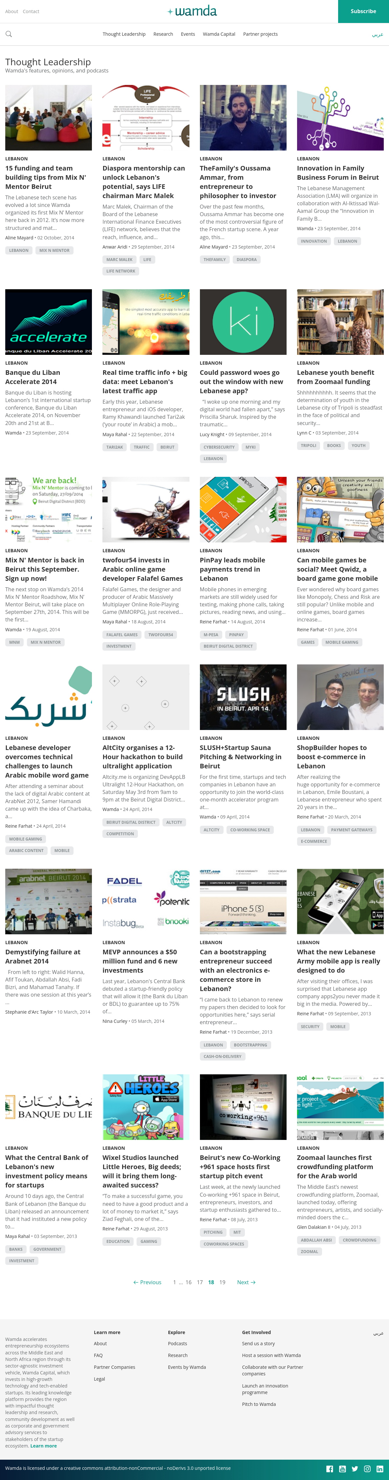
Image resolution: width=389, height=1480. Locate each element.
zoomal (309, 1251)
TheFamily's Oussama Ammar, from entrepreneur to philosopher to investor (238, 182)
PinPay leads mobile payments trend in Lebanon (233, 569)
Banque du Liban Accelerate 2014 (32, 377)
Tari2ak (114, 447)
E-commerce (314, 841)
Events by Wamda (187, 1367)
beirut (168, 447)
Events (188, 34)
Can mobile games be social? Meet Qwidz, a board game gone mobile (337, 569)
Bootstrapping (250, 1045)
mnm (14, 642)
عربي (378, 34)
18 (211, 1282)
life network (120, 271)
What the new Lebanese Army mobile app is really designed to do (338, 961)
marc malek (119, 259)
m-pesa (211, 635)
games (308, 642)
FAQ (98, 1355)
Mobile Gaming (342, 642)
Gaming (148, 1241)
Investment (119, 646)
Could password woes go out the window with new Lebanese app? (241, 381)
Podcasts (177, 1343)
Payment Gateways (352, 830)
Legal (99, 1379)
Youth (359, 445)
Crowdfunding (359, 1240)
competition (120, 834)
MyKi (251, 447)
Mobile (62, 850)
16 (188, 1282)
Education (118, 1241)
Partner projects (260, 34)
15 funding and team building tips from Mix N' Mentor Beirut (45, 177)
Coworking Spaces (224, 1244)
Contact (31, 11)
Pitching (213, 1232)
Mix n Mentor (54, 250)
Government (47, 1249)
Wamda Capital (219, 34)
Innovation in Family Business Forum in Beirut (338, 173)
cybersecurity (219, 447)
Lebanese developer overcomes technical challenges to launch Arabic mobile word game (47, 761)
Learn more (43, 1446)
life (147, 259)
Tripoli (308, 445)
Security (310, 1026)
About (11, 11)
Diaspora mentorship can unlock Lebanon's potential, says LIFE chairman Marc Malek (143, 182)
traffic (142, 447)
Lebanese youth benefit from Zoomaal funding (336, 377)
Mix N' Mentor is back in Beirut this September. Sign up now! (44, 569)
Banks (16, 1249)
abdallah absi (316, 1240)
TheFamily (215, 259)
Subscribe (363, 11)
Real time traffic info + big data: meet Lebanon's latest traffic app (144, 381)
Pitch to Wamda (259, 1404)
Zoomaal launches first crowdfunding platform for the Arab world (335, 1166)
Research (163, 34)
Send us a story (258, 1343)
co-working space (250, 830)
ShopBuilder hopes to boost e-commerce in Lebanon (332, 756)
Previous (150, 1282)
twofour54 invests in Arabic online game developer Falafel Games (142, 569)
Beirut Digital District (228, 646)
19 (222, 1282)
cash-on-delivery (223, 1056)
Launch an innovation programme (265, 1389)
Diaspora (247, 259)
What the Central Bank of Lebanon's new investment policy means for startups (46, 1171)
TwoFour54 (160, 635)
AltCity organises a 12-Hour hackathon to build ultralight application (142, 756)
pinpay (236, 635)
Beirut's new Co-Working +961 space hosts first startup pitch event (240, 1166)
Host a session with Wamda (271, 1355)
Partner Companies (114, 1367)
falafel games (122, 635)
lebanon (19, 250)
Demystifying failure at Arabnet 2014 (42, 956)
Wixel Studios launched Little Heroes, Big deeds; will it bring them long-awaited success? (141, 1171)
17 (200, 1282)
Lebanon (16, 158)
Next (243, 1282)
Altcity (174, 822)
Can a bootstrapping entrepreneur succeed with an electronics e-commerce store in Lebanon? (236, 970)
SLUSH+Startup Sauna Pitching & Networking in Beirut (241, 756)
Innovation (314, 241)
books (334, 445)
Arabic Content (26, 850)
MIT (237, 1232)
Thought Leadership (124, 34)
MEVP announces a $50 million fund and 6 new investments (139, 961)
